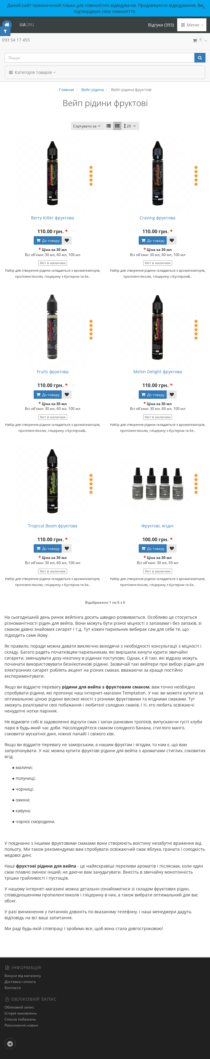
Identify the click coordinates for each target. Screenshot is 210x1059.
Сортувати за (87, 126)
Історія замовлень (21, 1013)
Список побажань (20, 1019)
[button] (199, 41)
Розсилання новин (21, 1025)
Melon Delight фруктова (157, 371)
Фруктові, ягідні (157, 526)
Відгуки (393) (161, 25)
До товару (48, 240)
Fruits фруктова (53, 371)
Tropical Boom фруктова (52, 526)
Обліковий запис (19, 1007)
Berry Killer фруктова (52, 218)
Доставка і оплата (20, 981)
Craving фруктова (157, 218)
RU (31, 24)
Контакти (13, 987)
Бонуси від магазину (23, 975)
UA (23, 24)
